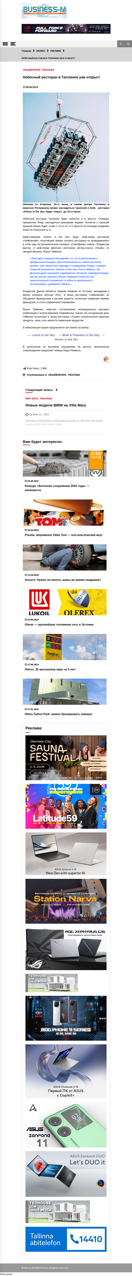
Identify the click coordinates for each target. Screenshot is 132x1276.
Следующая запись (41, 389)
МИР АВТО (31, 398)
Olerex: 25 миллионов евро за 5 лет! (50, 669)
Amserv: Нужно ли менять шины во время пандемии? (63, 579)
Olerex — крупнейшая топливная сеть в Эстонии (59, 624)
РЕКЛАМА (48, 69)
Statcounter (6, 1274)
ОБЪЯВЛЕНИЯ (31, 69)
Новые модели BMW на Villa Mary (55, 405)
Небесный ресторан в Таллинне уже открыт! (61, 77)
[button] (121, 43)
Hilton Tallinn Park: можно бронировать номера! (58, 714)
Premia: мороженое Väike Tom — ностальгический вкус (64, 534)
